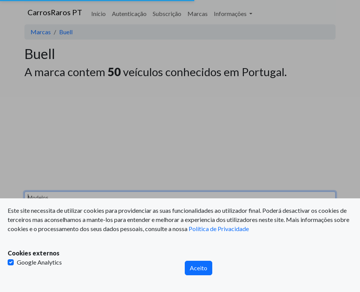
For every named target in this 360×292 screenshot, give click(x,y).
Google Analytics (39, 262)
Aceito (198, 267)
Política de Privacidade (219, 228)
